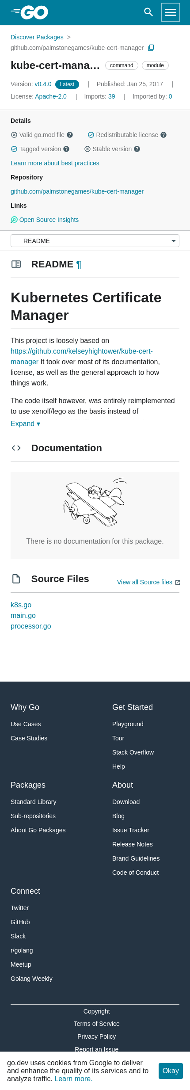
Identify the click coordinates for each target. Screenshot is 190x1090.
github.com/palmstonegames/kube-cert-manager (77, 47)
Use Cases (26, 724)
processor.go (31, 626)
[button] (14, 134)
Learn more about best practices (55, 163)
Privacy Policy (96, 1036)
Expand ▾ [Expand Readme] (25, 423)
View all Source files (144, 582)
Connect (25, 891)
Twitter (20, 907)
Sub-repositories (33, 815)
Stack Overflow (133, 752)
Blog (118, 815)
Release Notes (132, 844)
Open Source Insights (45, 219)
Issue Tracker (130, 830)
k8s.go (21, 605)
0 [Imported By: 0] (152, 96)
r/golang (22, 950)
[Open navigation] (170, 12)
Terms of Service (97, 1023)
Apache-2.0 (51, 96)
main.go (23, 615)
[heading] (37, 12)
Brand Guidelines (136, 858)
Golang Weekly (32, 978)
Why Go (25, 707)
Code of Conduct (135, 872)
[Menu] (95, 240)
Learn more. (73, 1078)
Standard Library (34, 801)
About (122, 785)
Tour (118, 738)
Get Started (132, 707)
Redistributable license (127, 134)
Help (118, 766)
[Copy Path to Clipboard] (151, 48)
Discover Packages (37, 37)
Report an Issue (96, 1049)
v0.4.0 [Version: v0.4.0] (32, 84)
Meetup (21, 964)
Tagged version (40, 148)
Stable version (112, 148)
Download (126, 801)
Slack (18, 936)
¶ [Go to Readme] (78, 264)
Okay (171, 1071)
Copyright (97, 1011)
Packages (28, 785)
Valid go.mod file (42, 134)
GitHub (20, 922)
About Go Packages (38, 830)
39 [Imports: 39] (100, 96)
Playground (128, 724)
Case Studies (29, 738)
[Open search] (149, 12)
